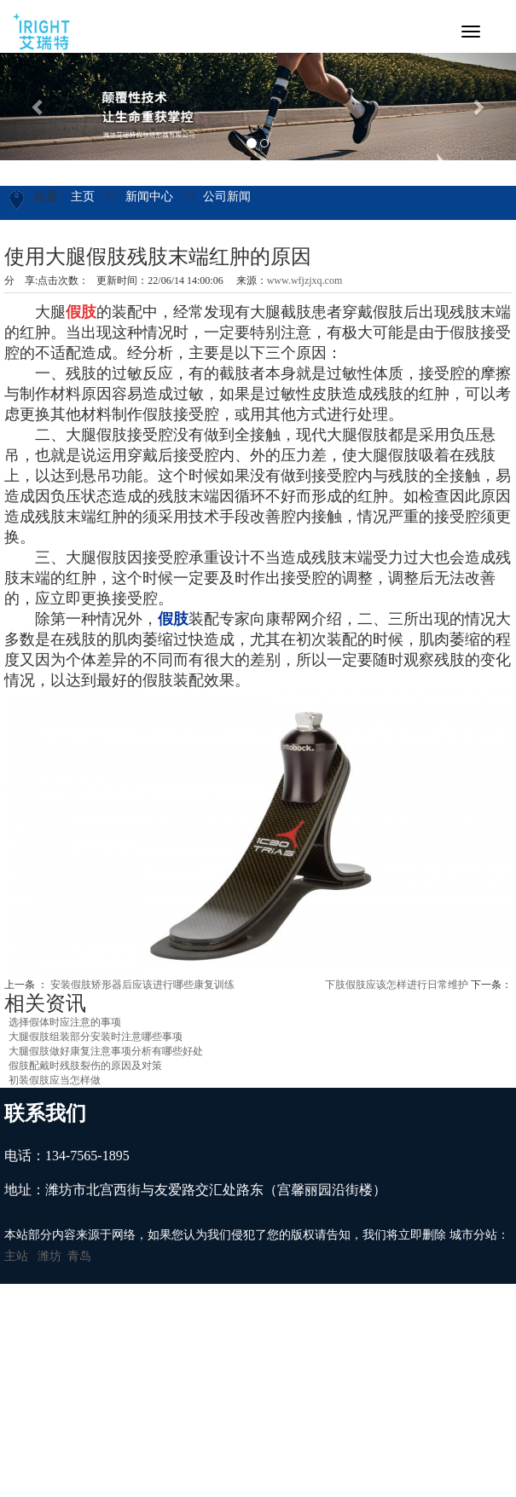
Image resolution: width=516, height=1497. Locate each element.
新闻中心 (149, 196)
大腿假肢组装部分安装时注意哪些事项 (96, 1037)
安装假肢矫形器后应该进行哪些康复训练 (142, 985)
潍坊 (49, 1256)
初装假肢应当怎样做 (55, 1080)
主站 (16, 1256)
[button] (39, 106)
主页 (83, 196)
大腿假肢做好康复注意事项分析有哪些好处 (106, 1051)
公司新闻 (227, 196)
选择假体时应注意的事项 (65, 1022)
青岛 (79, 1256)
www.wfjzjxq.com (305, 280)
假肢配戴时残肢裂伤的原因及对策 (85, 1066)
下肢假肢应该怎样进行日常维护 (396, 985)
